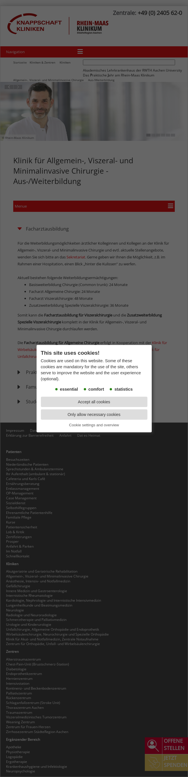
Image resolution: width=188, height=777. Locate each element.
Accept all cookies (94, 402)
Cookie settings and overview (94, 425)
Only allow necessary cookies (94, 414)
